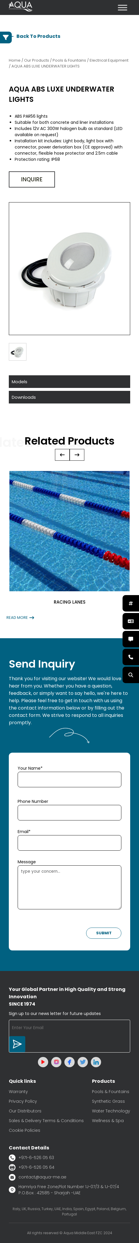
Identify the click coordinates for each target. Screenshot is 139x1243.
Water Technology (111, 1111)
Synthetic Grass (108, 1101)
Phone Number (33, 801)
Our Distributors (25, 1111)
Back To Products (34, 36)
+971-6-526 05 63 (31, 1157)
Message (27, 862)
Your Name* (30, 768)
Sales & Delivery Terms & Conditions (46, 1121)
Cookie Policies (24, 1130)
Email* (24, 832)
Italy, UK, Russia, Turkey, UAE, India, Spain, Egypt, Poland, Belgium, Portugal (69, 1211)
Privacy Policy (23, 1101)
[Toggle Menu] (122, 7)
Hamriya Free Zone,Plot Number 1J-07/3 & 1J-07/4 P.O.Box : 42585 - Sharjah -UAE (64, 1190)
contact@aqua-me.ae (37, 1177)
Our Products (36, 60)
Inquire (32, 179)
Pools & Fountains (110, 1092)
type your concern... (69, 887)
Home (15, 60)
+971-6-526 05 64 (31, 1167)
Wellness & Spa (108, 1121)
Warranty (18, 1092)
